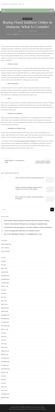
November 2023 (5, 361)
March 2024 (4, 347)
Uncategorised (27, 18)
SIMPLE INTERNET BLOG (13, 4)
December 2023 (5, 358)
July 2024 (3, 333)
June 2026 (3, 261)
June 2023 (3, 379)
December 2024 (5, 315)
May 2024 (3, 340)
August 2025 (4, 286)
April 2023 (4, 387)
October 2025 (5, 283)
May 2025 (3, 297)
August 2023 (4, 372)
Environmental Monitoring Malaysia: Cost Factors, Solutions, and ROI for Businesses (28, 227)
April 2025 (4, 300)
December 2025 (5, 275)
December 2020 (5, 394)
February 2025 (5, 308)
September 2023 (5, 369)
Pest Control (5, 248)
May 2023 (3, 383)
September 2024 (5, 326)
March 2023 (4, 390)
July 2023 (3, 376)
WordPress (43, 409)
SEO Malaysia (41, 407)
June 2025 (3, 293)
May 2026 (3, 265)
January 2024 (4, 354)
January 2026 (4, 272)
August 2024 (4, 329)
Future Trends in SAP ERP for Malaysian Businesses (29, 178)
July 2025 (3, 290)
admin (21, 31)
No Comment (34, 31)
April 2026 (4, 268)
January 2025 (4, 311)
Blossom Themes (28, 409)
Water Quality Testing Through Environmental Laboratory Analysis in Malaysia (26, 220)
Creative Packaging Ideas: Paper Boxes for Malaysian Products (22, 231)
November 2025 (5, 279)
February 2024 (5, 351)
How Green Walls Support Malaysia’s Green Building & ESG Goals (23, 234)
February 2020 (5, 397)
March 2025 (4, 304)
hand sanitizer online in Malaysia (26, 141)
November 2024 (5, 318)
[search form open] (51, 10)
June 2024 (3, 336)
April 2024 (4, 343)
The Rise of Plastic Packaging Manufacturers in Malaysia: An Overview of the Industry (28, 188)
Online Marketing (6, 244)
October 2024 (5, 322)
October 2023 (5, 365)
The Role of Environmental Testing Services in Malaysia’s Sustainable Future (25, 224)
